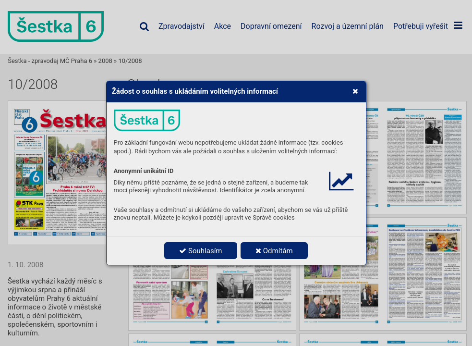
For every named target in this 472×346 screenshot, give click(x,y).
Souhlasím (200, 251)
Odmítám (274, 251)
